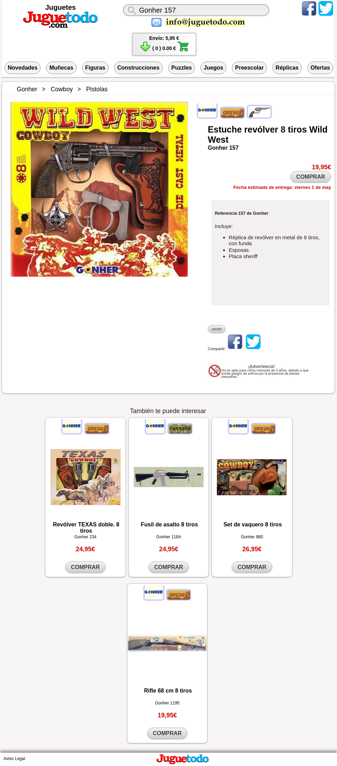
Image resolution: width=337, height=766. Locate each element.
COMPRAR (310, 177)
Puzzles (181, 68)
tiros (297, 129)
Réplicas (287, 68)
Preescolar (249, 68)
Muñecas (61, 68)
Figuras (95, 68)
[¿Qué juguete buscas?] (196, 10)
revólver (261, 129)
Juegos (213, 68)
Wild (318, 129)
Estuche (225, 129)
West (218, 139)
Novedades (22, 68)
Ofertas (320, 68)
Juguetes (60, 7)
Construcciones (138, 68)
